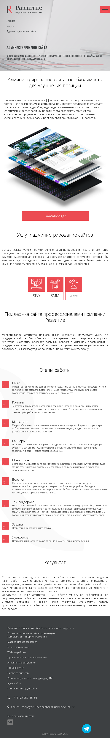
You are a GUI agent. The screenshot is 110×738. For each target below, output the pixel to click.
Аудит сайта (14, 683)
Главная (11, 20)
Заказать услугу (55, 216)
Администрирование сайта (21, 31)
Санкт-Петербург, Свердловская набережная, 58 (43, 707)
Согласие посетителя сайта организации (31, 633)
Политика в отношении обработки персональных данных (40, 628)
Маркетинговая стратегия (22, 641)
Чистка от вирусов (18, 673)
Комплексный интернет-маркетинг (27, 636)
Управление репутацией (21, 662)
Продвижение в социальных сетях (27, 657)
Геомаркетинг (15, 667)
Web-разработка (16, 652)
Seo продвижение (18, 647)
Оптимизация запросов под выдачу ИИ (29, 678)
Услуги (10, 26)
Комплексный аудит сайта (22, 688)
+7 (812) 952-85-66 (24, 697)
